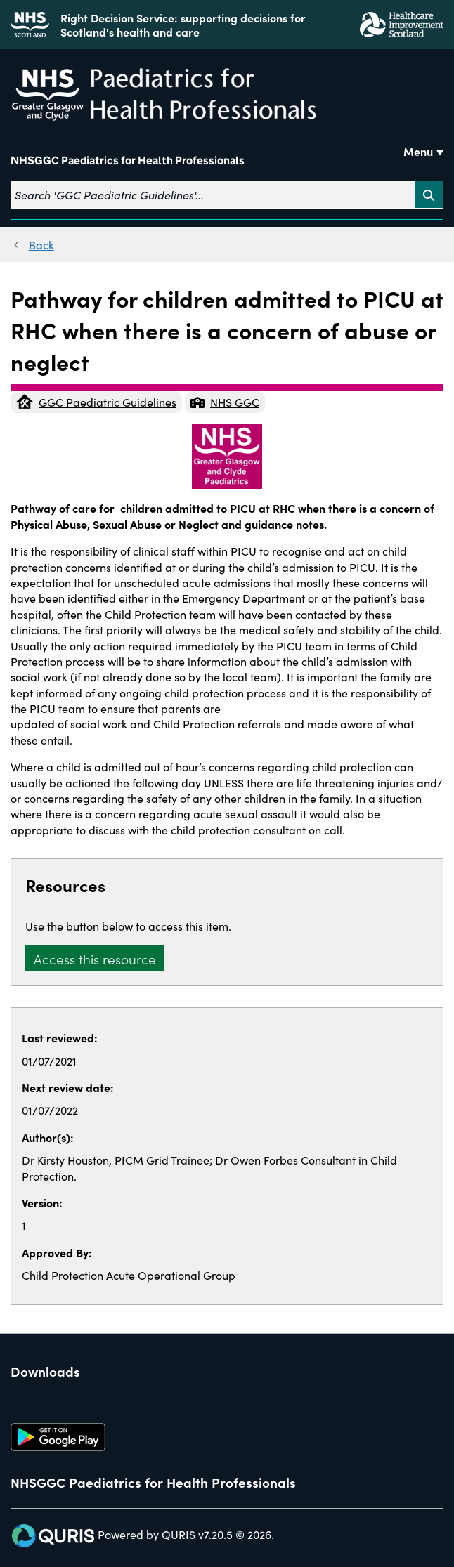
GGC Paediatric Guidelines (96, 401)
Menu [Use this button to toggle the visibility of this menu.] (418, 151)
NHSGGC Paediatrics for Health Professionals (128, 160)
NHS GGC (224, 401)
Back (41, 244)
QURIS (178, 1534)
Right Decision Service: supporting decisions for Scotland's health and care (183, 25)
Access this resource (95, 958)
